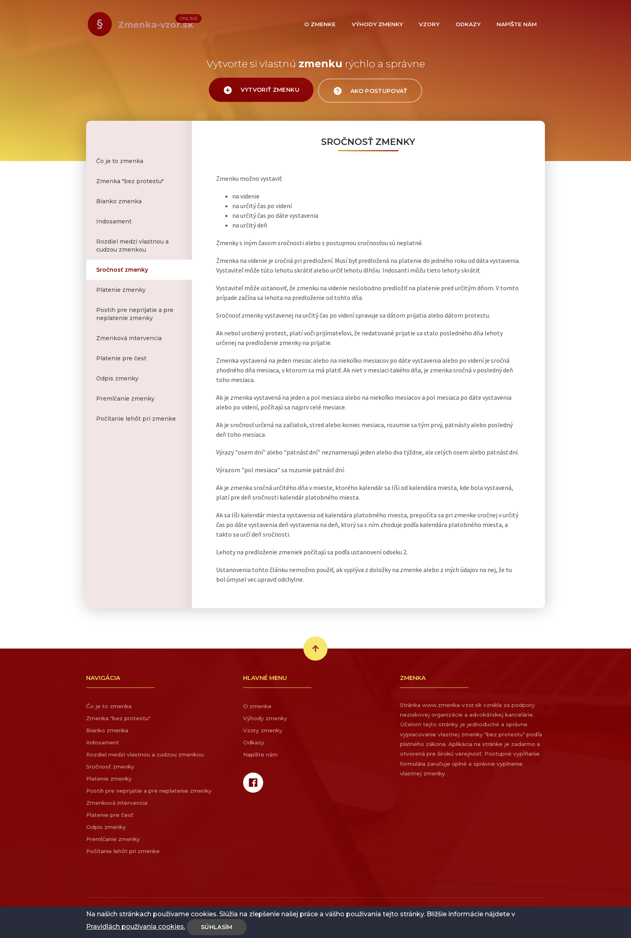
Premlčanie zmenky (125, 398)
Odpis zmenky (117, 378)
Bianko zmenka (119, 201)
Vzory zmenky (263, 730)
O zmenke (257, 706)
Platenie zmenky (121, 289)
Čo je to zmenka (119, 161)
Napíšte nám (260, 754)
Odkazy (253, 742)
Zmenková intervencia (129, 338)
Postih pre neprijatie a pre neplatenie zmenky (134, 314)
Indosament (114, 221)
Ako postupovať (371, 91)
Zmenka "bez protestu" (130, 181)
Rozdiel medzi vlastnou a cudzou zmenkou (132, 245)
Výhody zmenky (265, 718)
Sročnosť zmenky (122, 269)
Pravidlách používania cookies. (135, 926)
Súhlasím (217, 927)
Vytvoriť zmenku (260, 90)
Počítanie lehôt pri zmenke (136, 418)
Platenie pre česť (121, 358)
